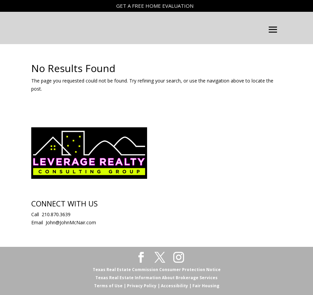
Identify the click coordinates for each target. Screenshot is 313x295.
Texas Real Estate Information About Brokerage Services (156, 278)
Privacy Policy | (143, 286)
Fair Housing (205, 286)
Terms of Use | (110, 286)
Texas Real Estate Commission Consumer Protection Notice (157, 269)
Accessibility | (175, 286)
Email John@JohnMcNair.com (63, 222)
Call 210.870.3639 (51, 214)
